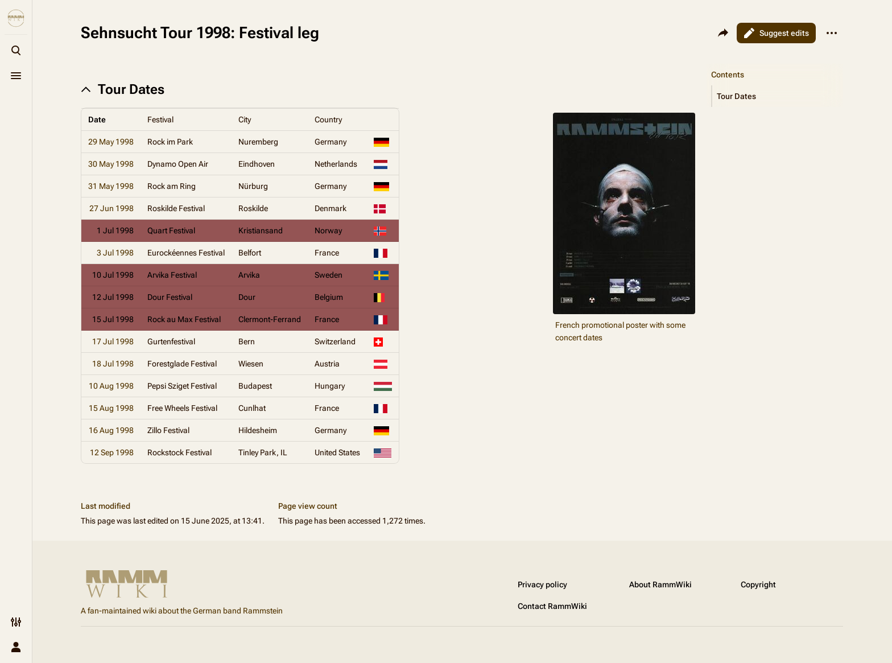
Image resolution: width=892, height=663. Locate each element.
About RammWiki (660, 584)
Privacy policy (542, 584)
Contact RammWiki (552, 606)
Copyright (758, 584)
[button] (777, 96)
